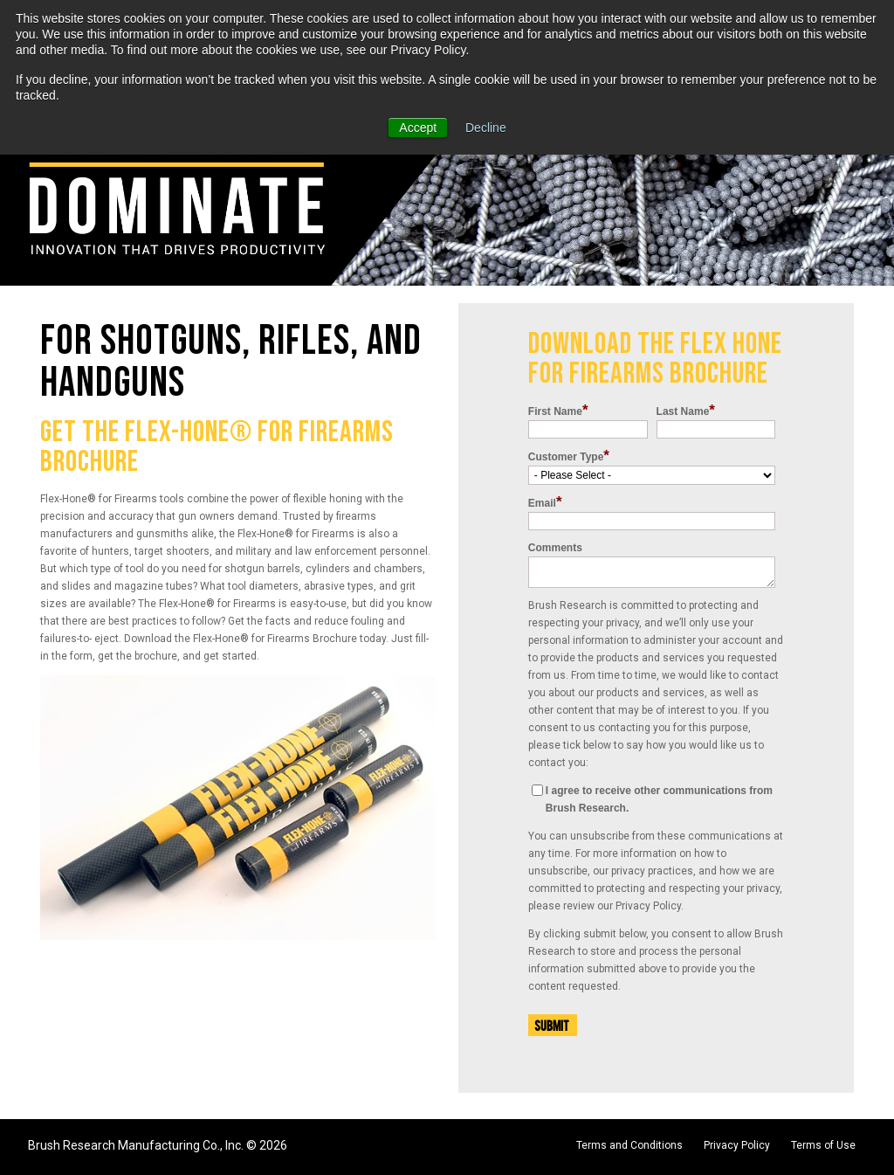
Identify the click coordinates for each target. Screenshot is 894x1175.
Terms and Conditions (629, 1145)
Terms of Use (823, 1145)
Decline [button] (485, 128)
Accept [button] (418, 128)
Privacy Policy (737, 1145)
